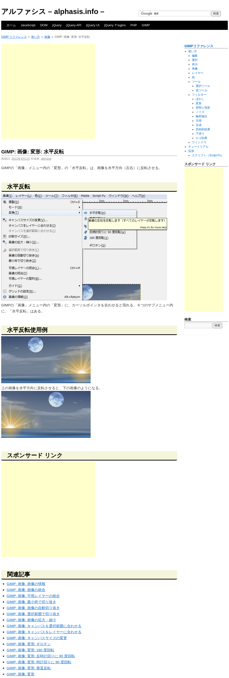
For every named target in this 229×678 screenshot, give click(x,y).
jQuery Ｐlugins (115, 25)
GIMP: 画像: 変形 (20, 674)
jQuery (56, 25)
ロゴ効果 (201, 138)
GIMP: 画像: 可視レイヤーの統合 (33, 596)
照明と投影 (203, 107)
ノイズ (200, 112)
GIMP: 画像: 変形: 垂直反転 (29, 668)
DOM (43, 25)
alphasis (46, 158)
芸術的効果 (203, 129)
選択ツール (203, 86)
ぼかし (200, 99)
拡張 (191, 151)
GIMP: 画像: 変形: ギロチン (29, 644)
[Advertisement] (47, 91)
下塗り (200, 133)
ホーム (11, 25)
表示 (195, 64)
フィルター (199, 94)
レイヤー (197, 73)
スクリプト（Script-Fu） (208, 155)
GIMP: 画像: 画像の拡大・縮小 (31, 620)
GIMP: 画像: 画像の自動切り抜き (33, 608)
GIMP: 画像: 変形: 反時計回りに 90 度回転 (41, 656)
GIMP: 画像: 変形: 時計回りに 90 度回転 (39, 662)
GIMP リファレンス (14, 37)
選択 (195, 60)
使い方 (35, 37)
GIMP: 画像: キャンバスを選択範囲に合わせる (44, 626)
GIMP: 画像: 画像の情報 (26, 584)
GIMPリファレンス (198, 46)
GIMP (146, 25)
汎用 (199, 120)
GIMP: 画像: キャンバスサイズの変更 (37, 638)
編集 (195, 55)
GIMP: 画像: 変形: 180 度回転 (30, 650)
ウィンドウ (199, 142)
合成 (199, 125)
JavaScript (28, 25)
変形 (199, 103)
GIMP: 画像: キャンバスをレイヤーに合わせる (44, 632)
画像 (47, 37)
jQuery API (73, 25)
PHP (133, 25)
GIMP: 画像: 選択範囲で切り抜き (33, 614)
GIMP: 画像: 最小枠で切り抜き (31, 602)
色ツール (201, 90)
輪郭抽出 (201, 116)
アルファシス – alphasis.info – (52, 11)
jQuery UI (92, 25)
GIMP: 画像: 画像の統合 (26, 590)
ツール (196, 81)
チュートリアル (198, 146)
